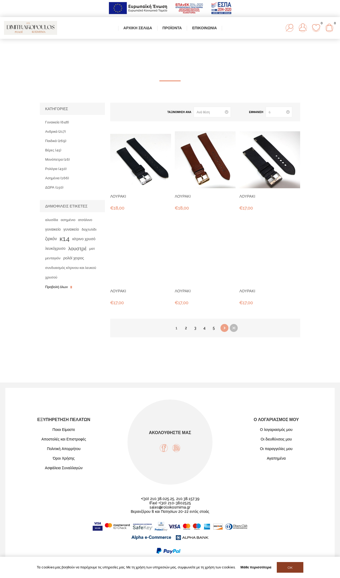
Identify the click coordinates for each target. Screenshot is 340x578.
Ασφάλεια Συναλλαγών (64, 468)
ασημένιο (68, 220)
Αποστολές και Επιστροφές (63, 439)
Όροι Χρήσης (64, 458)
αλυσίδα (51, 220)
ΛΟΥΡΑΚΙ (118, 196)
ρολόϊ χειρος (73, 258)
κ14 (65, 239)
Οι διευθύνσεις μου (276, 439)
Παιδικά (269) (55, 141)
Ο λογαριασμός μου (276, 429)
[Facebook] (163, 448)
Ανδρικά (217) (55, 132)
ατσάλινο (85, 220)
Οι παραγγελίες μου (276, 449)
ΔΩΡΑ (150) (54, 187)
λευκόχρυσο (55, 248)
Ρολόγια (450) (56, 169)
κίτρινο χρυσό (83, 238)
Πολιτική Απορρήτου (63, 449)
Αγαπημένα (276, 458)
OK (289, 567)
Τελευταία (234, 328)
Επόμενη (224, 328)
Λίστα (129, 112)
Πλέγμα (121, 112)
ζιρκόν (51, 238)
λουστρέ (77, 248)
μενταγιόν (53, 258)
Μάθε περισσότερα (255, 567)
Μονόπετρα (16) (57, 159)
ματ (92, 248)
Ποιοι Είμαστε (64, 429)
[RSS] (176, 448)
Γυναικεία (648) (57, 122)
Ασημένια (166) (57, 178)
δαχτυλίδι (89, 229)
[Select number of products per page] (279, 112)
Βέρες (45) (53, 150)
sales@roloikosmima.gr (170, 507)
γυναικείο (53, 229)
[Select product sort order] (212, 112)
